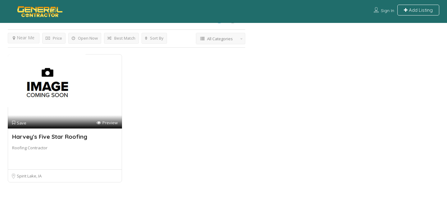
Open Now (85, 38)
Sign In (387, 10)
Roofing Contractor (29, 148)
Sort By (154, 38)
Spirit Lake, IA (29, 176)
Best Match (121, 38)
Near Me (23, 38)
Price (54, 38)
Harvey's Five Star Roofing (49, 136)
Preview (107, 123)
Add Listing (418, 10)
